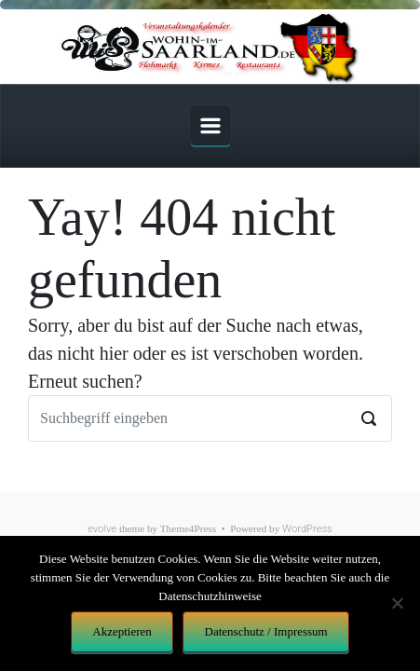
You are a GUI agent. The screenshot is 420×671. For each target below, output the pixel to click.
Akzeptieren (122, 631)
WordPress (307, 529)
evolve (102, 529)
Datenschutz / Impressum (266, 631)
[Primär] (210, 125)
